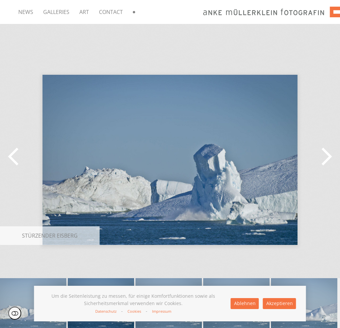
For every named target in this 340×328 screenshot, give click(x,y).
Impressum (161, 311)
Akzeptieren (279, 303)
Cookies (134, 311)
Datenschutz (106, 311)
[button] (13, 156)
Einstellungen (14, 313)
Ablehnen (245, 303)
